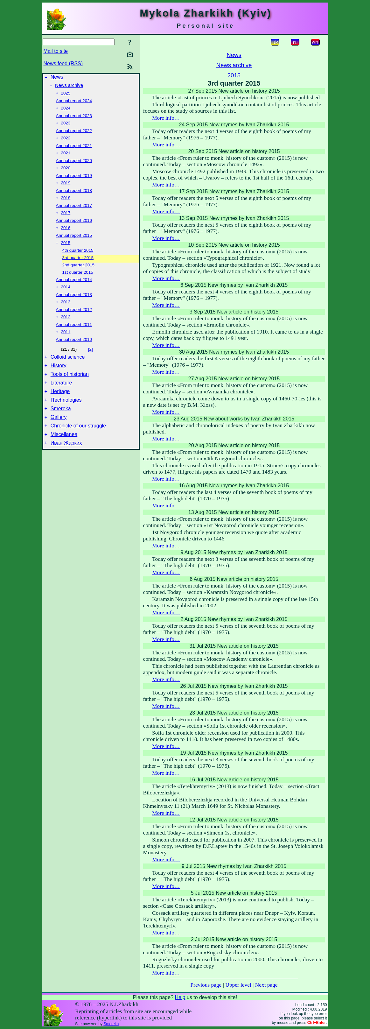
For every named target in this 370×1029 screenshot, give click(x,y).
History (58, 379)
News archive (69, 87)
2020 (66, 173)
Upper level (238, 985)
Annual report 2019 (74, 181)
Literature (61, 398)
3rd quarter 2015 (78, 266)
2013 (66, 312)
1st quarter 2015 (77, 281)
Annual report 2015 (74, 243)
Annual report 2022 (74, 134)
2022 (66, 142)
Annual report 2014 (74, 288)
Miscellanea (64, 455)
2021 (66, 158)
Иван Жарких (66, 465)
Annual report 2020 (74, 165)
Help (180, 997)
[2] (90, 360)
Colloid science (68, 369)
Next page (266, 985)
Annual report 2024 (74, 103)
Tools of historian (70, 388)
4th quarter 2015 (78, 259)
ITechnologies (66, 417)
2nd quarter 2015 (78, 273)
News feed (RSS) (63, 63)
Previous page (205, 985)
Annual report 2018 (74, 196)
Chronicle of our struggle (78, 445)
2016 (66, 236)
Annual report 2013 (74, 304)
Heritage (60, 407)
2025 (66, 95)
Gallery (59, 436)
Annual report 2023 (74, 118)
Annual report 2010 (74, 351)
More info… (166, 118)
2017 (66, 220)
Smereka (61, 426)
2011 (66, 343)
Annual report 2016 (74, 228)
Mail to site (56, 51)
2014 (66, 296)
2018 (66, 204)
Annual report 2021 (74, 150)
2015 (66, 251)
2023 (66, 126)
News (57, 78)
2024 (66, 111)
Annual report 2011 (74, 335)
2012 (66, 327)
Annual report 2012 (74, 319)
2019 (66, 189)
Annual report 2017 (74, 212)
